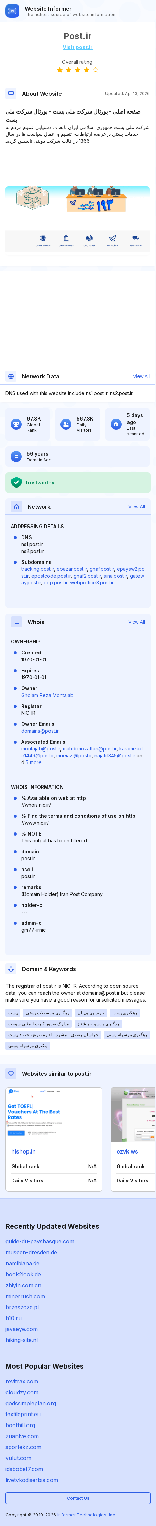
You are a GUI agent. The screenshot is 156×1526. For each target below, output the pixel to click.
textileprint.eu (23, 1414)
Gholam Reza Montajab (47, 695)
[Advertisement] (77, 165)
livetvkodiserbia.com (31, 1480)
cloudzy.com (21, 1392)
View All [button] (141, 376)
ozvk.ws (127, 1151)
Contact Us (78, 1498)
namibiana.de (22, 1263)
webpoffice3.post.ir (92, 582)
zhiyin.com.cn (23, 1285)
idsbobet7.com (24, 1469)
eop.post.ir (55, 582)
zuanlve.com (22, 1436)
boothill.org (20, 1425)
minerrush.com (25, 1296)
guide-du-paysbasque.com (39, 1241)
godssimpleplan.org (30, 1403)
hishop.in (23, 1151)
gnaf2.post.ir (87, 576)
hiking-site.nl (21, 1340)
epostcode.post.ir (51, 576)
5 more (34, 762)
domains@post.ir (40, 731)
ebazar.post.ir (72, 569)
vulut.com (18, 1458)
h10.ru (13, 1318)
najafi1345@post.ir (114, 755)
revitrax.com (21, 1381)
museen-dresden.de (31, 1252)
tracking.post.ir (37, 569)
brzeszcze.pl (22, 1307)
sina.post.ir (115, 576)
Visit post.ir (78, 47)
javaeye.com (21, 1329)
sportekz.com (23, 1447)
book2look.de (23, 1274)
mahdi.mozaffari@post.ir (89, 749)
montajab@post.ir (40, 749)
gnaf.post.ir (102, 569)
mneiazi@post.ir (74, 755)
